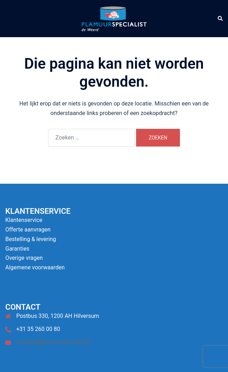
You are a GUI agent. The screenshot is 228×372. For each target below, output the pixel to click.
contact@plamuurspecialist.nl (53, 342)
